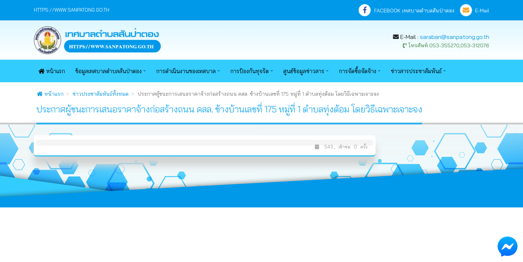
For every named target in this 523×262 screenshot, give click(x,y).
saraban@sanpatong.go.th (454, 36)
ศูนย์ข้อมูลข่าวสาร (303, 71)
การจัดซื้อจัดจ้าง (357, 71)
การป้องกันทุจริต (249, 71)
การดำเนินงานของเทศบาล (186, 71)
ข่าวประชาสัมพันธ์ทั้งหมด (101, 94)
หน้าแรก (51, 71)
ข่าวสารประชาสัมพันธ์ (416, 71)
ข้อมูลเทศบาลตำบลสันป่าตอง (108, 71)
